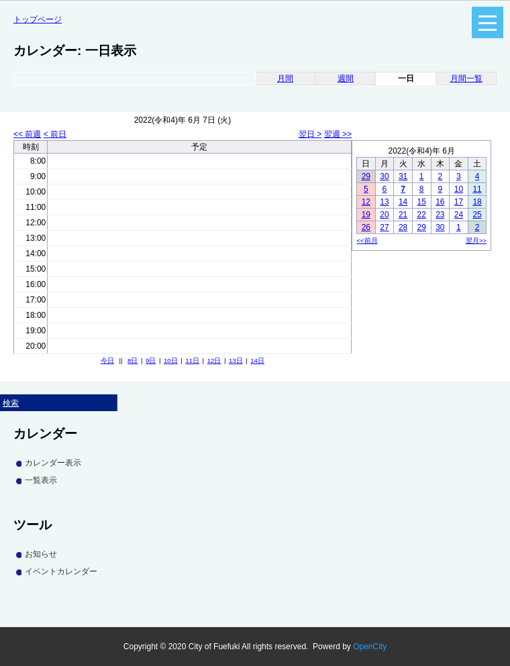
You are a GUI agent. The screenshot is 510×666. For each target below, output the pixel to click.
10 (458, 189)
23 (440, 214)
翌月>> (476, 240)
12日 (214, 360)
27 (384, 227)
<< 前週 (27, 134)
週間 (346, 78)
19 (366, 214)
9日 (151, 360)
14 (403, 202)
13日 (236, 360)
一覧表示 (41, 480)
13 (384, 202)
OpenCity (370, 646)
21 (403, 214)
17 (458, 202)
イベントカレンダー (61, 571)
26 (366, 227)
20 (384, 214)
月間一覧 (466, 78)
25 (476, 214)
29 (366, 176)
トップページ (37, 19)
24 (458, 214)
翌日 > (310, 134)
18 (476, 202)
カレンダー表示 (53, 462)
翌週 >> (338, 134)
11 (476, 189)
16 (440, 202)
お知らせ (41, 554)
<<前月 (367, 240)
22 (421, 214)
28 (403, 227)
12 (366, 202)
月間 (285, 78)
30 (384, 176)
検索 (11, 403)
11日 (192, 360)
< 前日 (55, 134)
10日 (171, 360)
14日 (257, 360)
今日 (107, 360)
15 (421, 202)
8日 (133, 360)
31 (403, 176)
